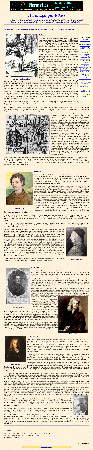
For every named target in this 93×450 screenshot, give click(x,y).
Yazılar (49, 447)
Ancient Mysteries (84, 96)
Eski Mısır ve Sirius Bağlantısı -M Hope (85, 91)
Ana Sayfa (44, 447)
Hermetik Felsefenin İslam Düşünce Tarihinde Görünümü (85, 47)
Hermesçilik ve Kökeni (85, 44)
